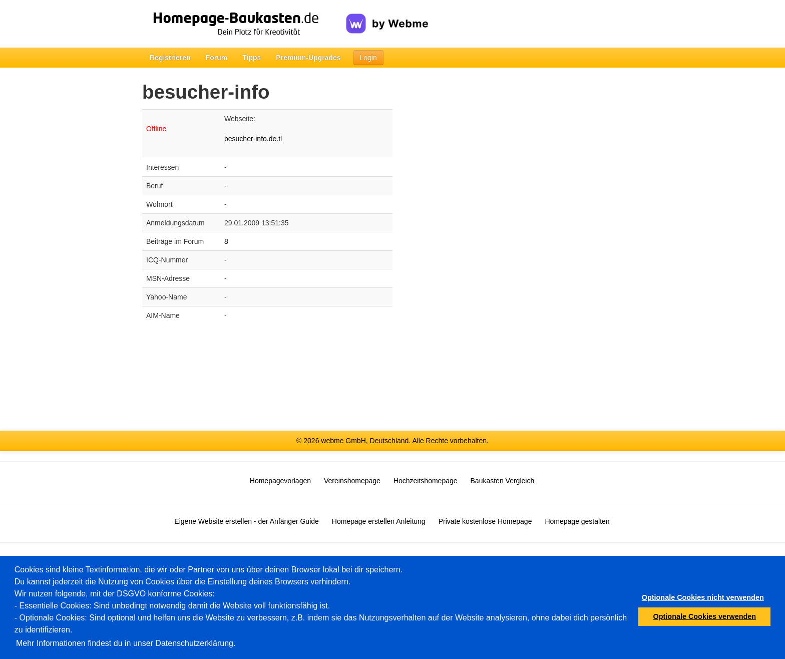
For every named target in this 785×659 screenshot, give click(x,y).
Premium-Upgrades (308, 58)
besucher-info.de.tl (253, 139)
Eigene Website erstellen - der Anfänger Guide (246, 521)
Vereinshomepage (352, 481)
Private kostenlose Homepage (485, 521)
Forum (217, 58)
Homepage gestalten (577, 521)
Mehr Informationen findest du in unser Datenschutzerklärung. (125, 643)
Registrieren (170, 58)
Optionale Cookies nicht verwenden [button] (703, 597)
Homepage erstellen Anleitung (379, 521)
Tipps (251, 58)
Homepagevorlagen (280, 481)
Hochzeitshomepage (426, 481)
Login (368, 58)
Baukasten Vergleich (503, 481)
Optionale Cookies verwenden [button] (704, 616)
